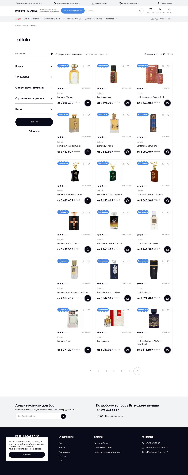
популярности (90, 54)
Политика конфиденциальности (107, 452)
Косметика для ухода (72, 19)
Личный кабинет (167, 3)
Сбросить (34, 131)
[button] (83, 66)
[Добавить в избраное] (88, 66)
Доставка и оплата (93, 19)
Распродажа (111, 19)
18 (164, 54)
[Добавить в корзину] (88, 103)
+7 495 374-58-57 (166, 19)
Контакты (147, 437)
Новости (62, 456)
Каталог (98, 437)
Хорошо (27, 455)
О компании (66, 437)
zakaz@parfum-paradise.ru (155, 448)
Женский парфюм (32, 19)
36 (171, 54)
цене (101, 54)
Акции (18, 19)
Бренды (62, 447)
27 (168, 54)
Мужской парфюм (52, 19)
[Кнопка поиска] (136, 10)
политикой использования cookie (25, 449)
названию (77, 54)
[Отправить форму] (58, 416)
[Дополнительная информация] (41, 3)
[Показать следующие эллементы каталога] (137, 371)
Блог (60, 461)
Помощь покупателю (102, 447)
